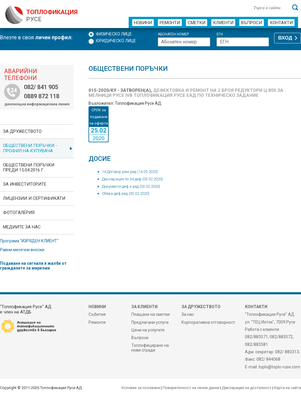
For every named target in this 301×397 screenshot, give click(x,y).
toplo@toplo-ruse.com (279, 367)
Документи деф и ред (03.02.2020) (131, 186)
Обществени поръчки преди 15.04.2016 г (28, 167)
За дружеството (22, 131)
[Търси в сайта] (270, 7)
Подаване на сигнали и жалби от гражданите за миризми (33, 265)
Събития (97, 314)
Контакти (281, 22)
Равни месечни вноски (22, 249)
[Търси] (295, 7)
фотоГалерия (19, 212)
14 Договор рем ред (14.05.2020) (130, 171)
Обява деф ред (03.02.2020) (125, 193)
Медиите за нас (22, 227)
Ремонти (170, 22)
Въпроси (251, 22)
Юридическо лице (116, 40)
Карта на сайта (287, 387)
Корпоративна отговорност (208, 322)
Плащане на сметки (150, 314)
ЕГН (220, 34)
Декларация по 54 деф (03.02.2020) (132, 179)
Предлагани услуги (150, 322)
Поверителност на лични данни (191, 387)
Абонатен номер (173, 34)
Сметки (196, 22)
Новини (143, 22)
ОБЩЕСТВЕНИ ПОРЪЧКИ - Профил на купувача (30, 148)
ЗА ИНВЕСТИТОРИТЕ (24, 184)
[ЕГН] (243, 41)
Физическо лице (114, 34)
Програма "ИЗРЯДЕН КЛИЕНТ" (29, 240)
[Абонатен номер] (184, 41)
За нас (187, 314)
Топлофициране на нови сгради (150, 347)
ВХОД (285, 38)
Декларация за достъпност (246, 387)
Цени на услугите (148, 330)
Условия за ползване (140, 387)
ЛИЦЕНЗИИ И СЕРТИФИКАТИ (34, 198)
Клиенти (223, 22)
